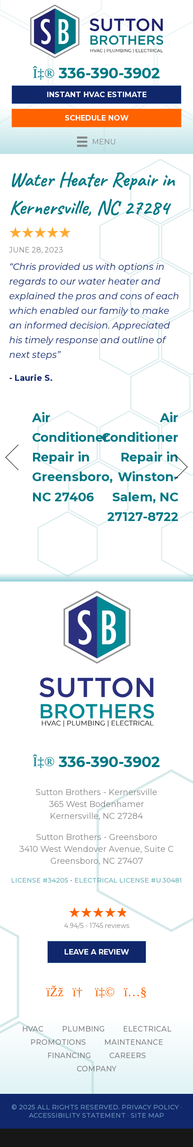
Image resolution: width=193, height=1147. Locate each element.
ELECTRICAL (147, 1029)
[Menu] (96, 141)
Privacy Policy (150, 1107)
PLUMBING (83, 1029)
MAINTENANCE (133, 1042)
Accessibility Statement (77, 1115)
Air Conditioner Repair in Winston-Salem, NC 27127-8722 (140, 467)
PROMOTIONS (58, 1042)
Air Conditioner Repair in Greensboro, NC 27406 (72, 457)
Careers (127, 1055)
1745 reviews (109, 926)
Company (96, 1069)
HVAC (33, 1029)
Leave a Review (96, 952)
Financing (69, 1055)
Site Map (147, 1115)
